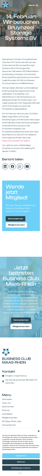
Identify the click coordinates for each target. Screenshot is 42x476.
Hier (4, 145)
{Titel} (20, 473)
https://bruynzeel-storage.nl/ (16, 141)
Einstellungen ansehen (21, 468)
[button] (39, 431)
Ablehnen (21, 462)
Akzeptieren (21, 456)
